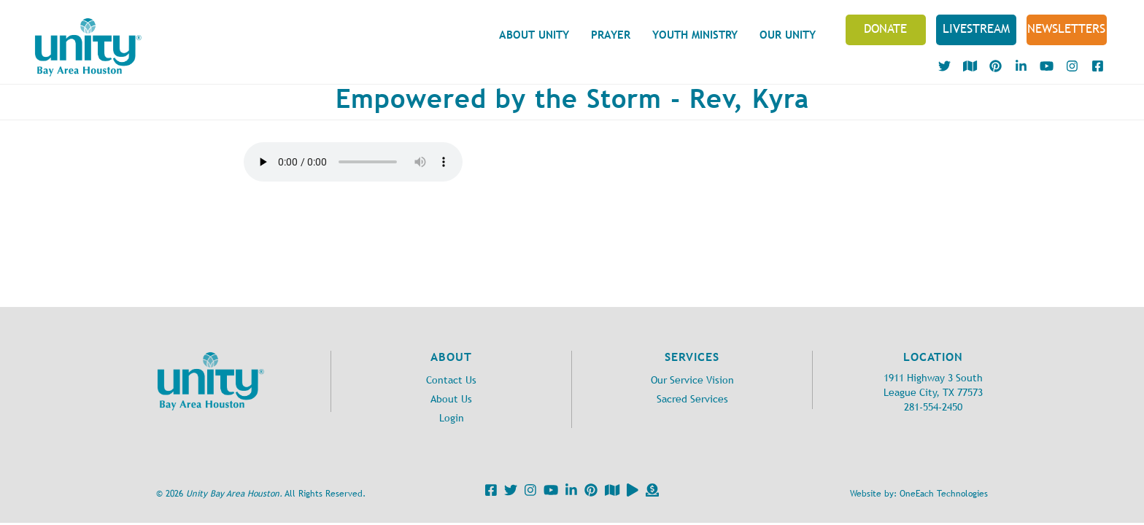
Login (451, 418)
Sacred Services (692, 399)
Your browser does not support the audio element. (353, 162)
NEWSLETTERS (1066, 28)
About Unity (534, 34)
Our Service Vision (692, 380)
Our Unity (788, 34)
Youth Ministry (695, 34)
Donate (885, 28)
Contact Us (451, 380)
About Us (451, 399)
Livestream (976, 28)
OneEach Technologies (944, 494)
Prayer (610, 34)
